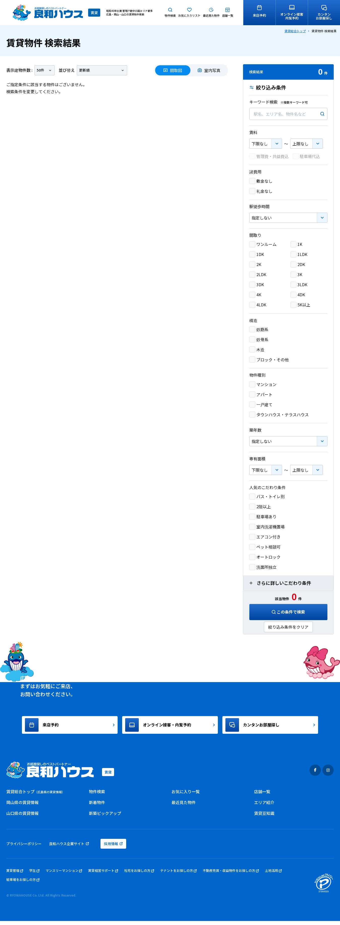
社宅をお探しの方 (139, 874)
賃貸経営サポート (103, 874)
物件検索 (97, 795)
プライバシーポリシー (24, 847)
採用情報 (113, 847)
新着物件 (97, 806)
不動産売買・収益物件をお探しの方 (231, 874)
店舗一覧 (262, 795)
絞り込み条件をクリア (288, 627)
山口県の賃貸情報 (22, 817)
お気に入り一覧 (186, 795)
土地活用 (273, 874)
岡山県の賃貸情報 (22, 806)
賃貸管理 (14, 874)
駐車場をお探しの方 (23, 883)
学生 (34, 874)
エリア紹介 (264, 806)
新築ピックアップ (105, 817)
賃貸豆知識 (264, 817)
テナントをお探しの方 (178, 874)
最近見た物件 (184, 806)
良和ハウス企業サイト (69, 847)
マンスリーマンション (64, 874)
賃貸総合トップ (295, 31)
